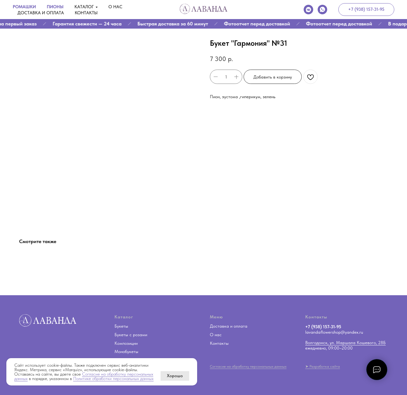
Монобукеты (126, 351)
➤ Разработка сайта (322, 366)
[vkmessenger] (308, 9)
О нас (115, 6)
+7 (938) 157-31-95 (323, 326)
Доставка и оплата (40, 12)
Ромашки (24, 6)
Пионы (55, 6)
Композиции (126, 343)
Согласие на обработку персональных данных (248, 366)
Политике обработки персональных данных (113, 378)
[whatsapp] (322, 9)
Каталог (84, 6)
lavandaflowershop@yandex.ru (334, 332)
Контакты (86, 12)
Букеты (121, 326)
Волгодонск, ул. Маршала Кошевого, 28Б (345, 342)
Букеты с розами (130, 334)
